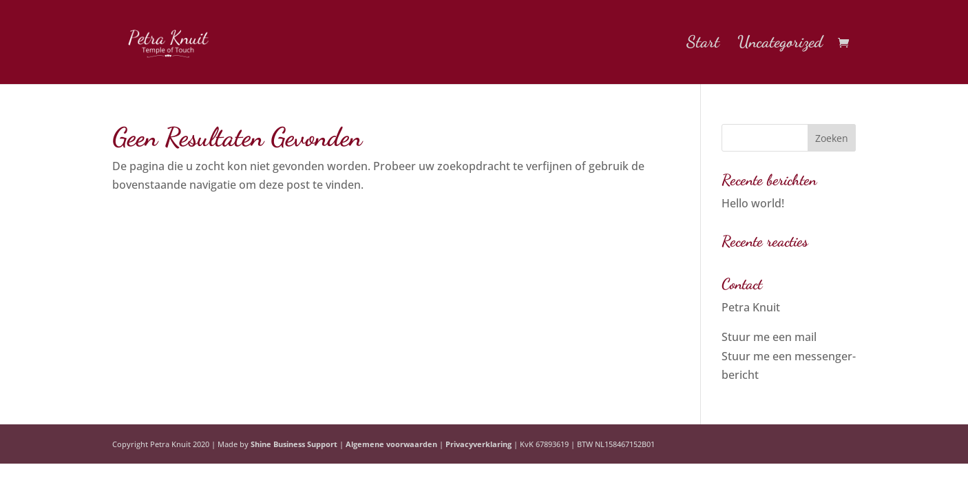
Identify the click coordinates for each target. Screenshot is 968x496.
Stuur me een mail (769, 336)
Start (702, 44)
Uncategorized (780, 44)
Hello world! (753, 203)
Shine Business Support (294, 444)
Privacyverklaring (478, 444)
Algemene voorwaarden (391, 444)
